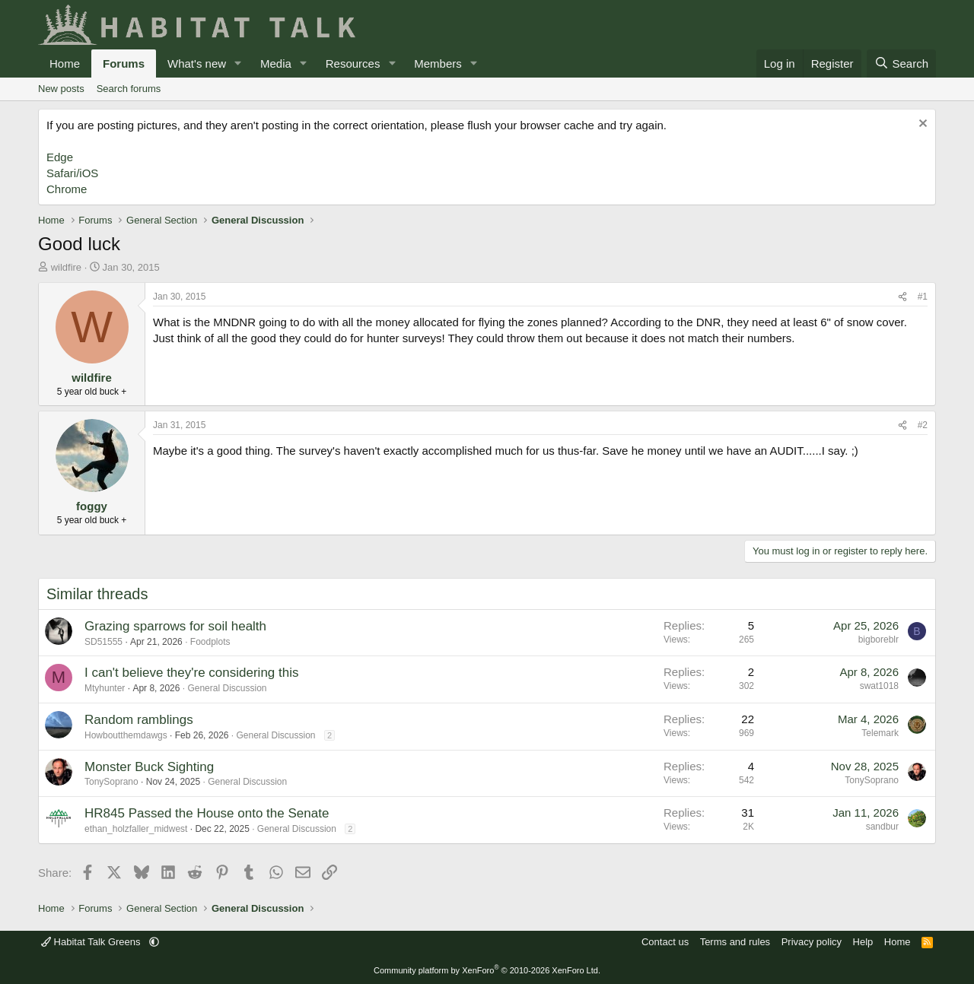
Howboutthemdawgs (125, 735)
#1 (923, 296)
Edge (59, 157)
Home (64, 63)
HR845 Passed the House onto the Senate (206, 813)
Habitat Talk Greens (92, 941)
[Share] (902, 297)
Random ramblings (138, 720)
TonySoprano (111, 781)
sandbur (882, 826)
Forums (124, 63)
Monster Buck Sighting (149, 767)
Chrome (66, 189)
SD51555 (103, 641)
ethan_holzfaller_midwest (135, 829)
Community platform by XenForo (487, 970)
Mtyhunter (104, 688)
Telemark (880, 733)
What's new (196, 63)
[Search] (901, 63)
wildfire (66, 267)
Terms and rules (735, 941)
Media (275, 63)
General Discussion (226, 688)
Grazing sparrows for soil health (175, 626)
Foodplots (210, 641)
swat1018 (879, 686)
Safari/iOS (72, 173)
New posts (61, 88)
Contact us (665, 941)
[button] (238, 63)
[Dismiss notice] (921, 125)
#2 (923, 425)
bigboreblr (878, 639)
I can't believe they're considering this (191, 672)
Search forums (129, 88)
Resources (353, 63)
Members (438, 63)
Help (863, 941)
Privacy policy (811, 941)
